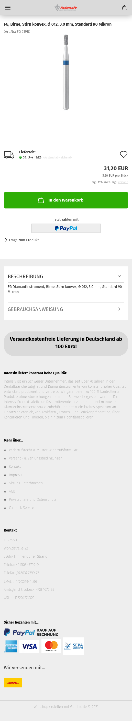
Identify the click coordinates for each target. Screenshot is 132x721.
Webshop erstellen (48, 707)
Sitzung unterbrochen (26, 483)
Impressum (17, 475)
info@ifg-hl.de (26, 581)
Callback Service (21, 508)
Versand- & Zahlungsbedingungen (35, 458)
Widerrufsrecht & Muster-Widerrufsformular (43, 450)
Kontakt (15, 466)
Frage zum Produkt (24, 240)
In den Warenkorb (60, 200)
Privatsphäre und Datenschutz (32, 499)
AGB (12, 491)
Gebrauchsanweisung (35, 309)
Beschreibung (25, 276)
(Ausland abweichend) (57, 157)
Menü (7, 7)
